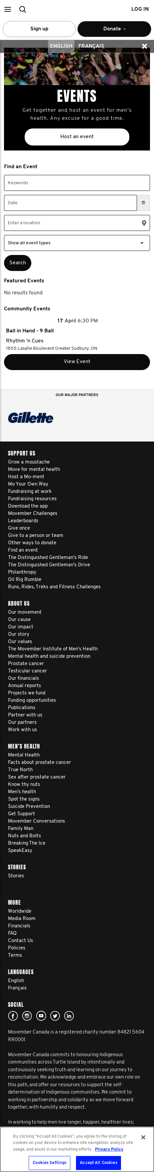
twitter (55, 1016)
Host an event (77, 136)
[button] (7, 9)
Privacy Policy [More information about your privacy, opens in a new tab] (109, 1149)
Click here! (27, 1016)
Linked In (69, 1016)
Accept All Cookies (98, 1163)
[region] (77, 1149)
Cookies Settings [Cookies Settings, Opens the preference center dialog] (49, 1163)
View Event (77, 361)
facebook (13, 1016)
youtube (41, 1016)
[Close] (143, 1137)
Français (91, 46)
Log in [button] (140, 9)
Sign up (39, 29)
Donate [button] (114, 31)
